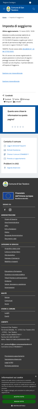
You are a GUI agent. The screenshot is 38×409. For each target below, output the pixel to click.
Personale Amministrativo (14, 235)
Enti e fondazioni (10, 229)
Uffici (6, 225)
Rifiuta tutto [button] (19, 401)
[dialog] (19, 391)
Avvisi (7, 304)
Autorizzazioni (9, 287)
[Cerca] (34, 9)
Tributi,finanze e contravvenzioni (16, 278)
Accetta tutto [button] (19, 397)
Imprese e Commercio (12, 258)
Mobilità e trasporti (11, 261)
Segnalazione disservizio (13, 359)
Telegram (7, 101)
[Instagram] (10, 210)
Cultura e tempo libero (12, 252)
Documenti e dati (10, 238)
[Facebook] (5, 210)
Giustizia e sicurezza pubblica (15, 274)
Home (4, 17)
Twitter (15, 99)
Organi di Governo (11, 219)
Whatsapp (24, 99)
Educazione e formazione (13, 271)
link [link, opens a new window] (8, 392)
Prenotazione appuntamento (14, 356)
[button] (19, 406)
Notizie (7, 297)
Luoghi (7, 313)
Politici (7, 232)
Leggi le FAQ (9, 362)
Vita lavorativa (10, 255)
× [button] (35, 376)
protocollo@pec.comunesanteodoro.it (18, 344)
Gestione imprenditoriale (10, 81)
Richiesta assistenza (12, 365)
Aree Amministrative (12, 222)
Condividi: (7, 95)
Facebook (6, 99)
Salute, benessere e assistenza (15, 284)
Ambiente (8, 281)
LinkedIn (17, 101)
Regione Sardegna (9, 2)
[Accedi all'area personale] (30, 2)
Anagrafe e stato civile (12, 248)
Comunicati (8, 300)
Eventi (7, 316)
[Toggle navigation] (4, 8)
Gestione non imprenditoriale (12, 73)
